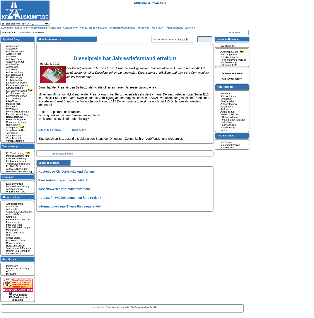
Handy (84, 27)
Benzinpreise (227, 101)
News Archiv (79, 129)
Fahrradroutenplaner (17, 85)
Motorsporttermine (230, 145)
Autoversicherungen (16, 169)
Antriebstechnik (228, 104)
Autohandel (12, 206)
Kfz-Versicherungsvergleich (31, 27)
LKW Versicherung (16, 158)
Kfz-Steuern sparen (20, 90)
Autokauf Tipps (14, 59)
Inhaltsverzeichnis (62, 153)
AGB (8, 271)
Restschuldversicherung (233, 59)
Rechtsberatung (14, 117)
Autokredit (55, 27)
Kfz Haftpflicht (13, 166)
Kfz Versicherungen (16, 96)
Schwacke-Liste (228, 65)
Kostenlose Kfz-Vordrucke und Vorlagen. (67, 171)
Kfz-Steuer (158, 27)
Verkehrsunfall (13, 135)
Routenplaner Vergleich (232, 119)
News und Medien (15, 232)
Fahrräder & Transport (18, 219)
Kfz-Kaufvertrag (14, 183)
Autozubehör (70, 27)
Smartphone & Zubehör (18, 248)
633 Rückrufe (227, 45)
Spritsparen (15, 127)
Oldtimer (10, 235)
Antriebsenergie (14, 203)
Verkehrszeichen (15, 140)
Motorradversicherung (17, 156)
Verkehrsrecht (13, 253)
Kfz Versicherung (18, 153)
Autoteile (190, 27)
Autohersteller (13, 54)
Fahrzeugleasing (229, 54)
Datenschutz (113, 307)
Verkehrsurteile (14, 138)
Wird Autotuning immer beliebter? (63, 180)
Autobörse (143, 27)
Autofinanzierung (232, 52)
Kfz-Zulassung (13, 98)
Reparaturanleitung (16, 122)
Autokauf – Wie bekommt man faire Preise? (69, 197)
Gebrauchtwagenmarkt (122, 27)
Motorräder (12, 230)
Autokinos (225, 142)
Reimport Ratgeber (16, 119)
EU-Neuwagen (14, 80)
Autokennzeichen (15, 61)
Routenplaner (13, 124)
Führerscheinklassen (17, 82)
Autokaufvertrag (14, 189)
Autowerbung (227, 127)
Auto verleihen (228, 96)
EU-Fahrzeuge (14, 77)
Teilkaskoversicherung (18, 163)
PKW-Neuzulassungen (18, 111)
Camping (11, 217)
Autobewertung (228, 62)
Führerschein (13, 222)
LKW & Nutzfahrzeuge (18, 227)
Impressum (12, 266)
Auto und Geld (13, 214)
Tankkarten (226, 98)
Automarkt (11, 209)
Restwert (225, 93)
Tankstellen (12, 133)
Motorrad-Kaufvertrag (17, 186)
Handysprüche (228, 125)
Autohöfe (11, 56)
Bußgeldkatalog (14, 74)
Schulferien (15, 130)
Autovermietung (14, 72)
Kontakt (125, 307)
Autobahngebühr (15, 51)
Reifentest (225, 109)
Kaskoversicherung (16, 161)
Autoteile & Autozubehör (19, 211)
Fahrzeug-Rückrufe (228, 39)
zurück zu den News (50, 129)
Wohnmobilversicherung (19, 171)
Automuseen (227, 147)
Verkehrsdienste (229, 114)
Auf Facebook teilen (232, 73)
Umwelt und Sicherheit (18, 251)
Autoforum (234, 32)
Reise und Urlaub (15, 245)
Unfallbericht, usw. (16, 191)
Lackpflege (226, 122)
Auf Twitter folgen (232, 78)
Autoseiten (11, 69)
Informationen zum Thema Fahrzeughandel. (69, 206)
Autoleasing (12, 64)
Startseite (25, 32)
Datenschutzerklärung (17, 268)
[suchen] (172, 39)
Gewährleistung (14, 88)
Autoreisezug (227, 112)
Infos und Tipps (14, 224)
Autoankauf (12, 48)
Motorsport (12, 106)
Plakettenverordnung (17, 114)
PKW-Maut (12, 109)
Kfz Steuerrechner (16, 93)
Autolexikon (12, 67)
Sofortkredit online (230, 57)
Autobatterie (226, 106)
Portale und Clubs (15, 240)
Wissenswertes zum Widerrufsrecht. (64, 189)
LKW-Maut (11, 101)
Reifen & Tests (14, 243)
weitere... (225, 130)
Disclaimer (11, 273)
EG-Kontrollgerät (229, 117)
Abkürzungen (13, 46)
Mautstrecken (13, 103)
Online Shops (13, 237)
